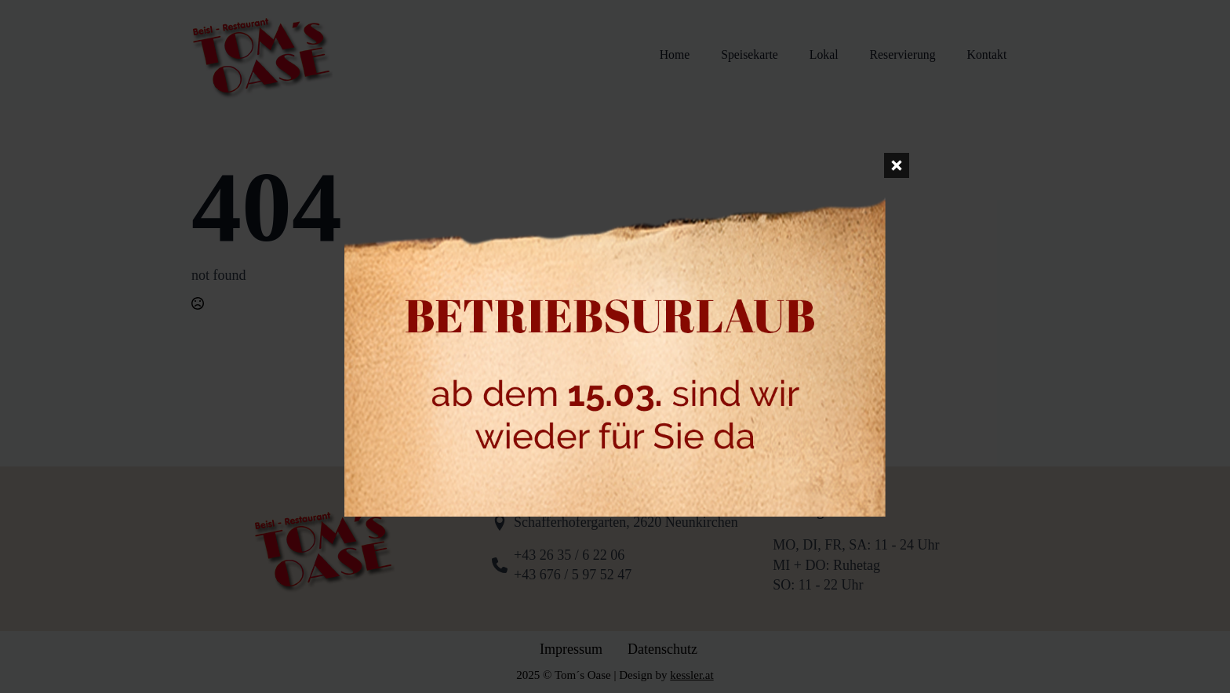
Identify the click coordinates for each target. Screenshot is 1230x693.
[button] (34, 658)
